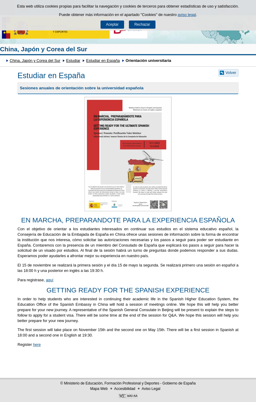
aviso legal (187, 14)
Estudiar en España (103, 60)
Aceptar (112, 24)
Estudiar (73, 60)
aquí (49, 280)
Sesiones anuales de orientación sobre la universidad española (81, 88)
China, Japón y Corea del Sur (43, 49)
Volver (231, 72)
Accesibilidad (124, 389)
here (37, 344)
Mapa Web (99, 389)
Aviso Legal (151, 389)
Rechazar (142, 24)
